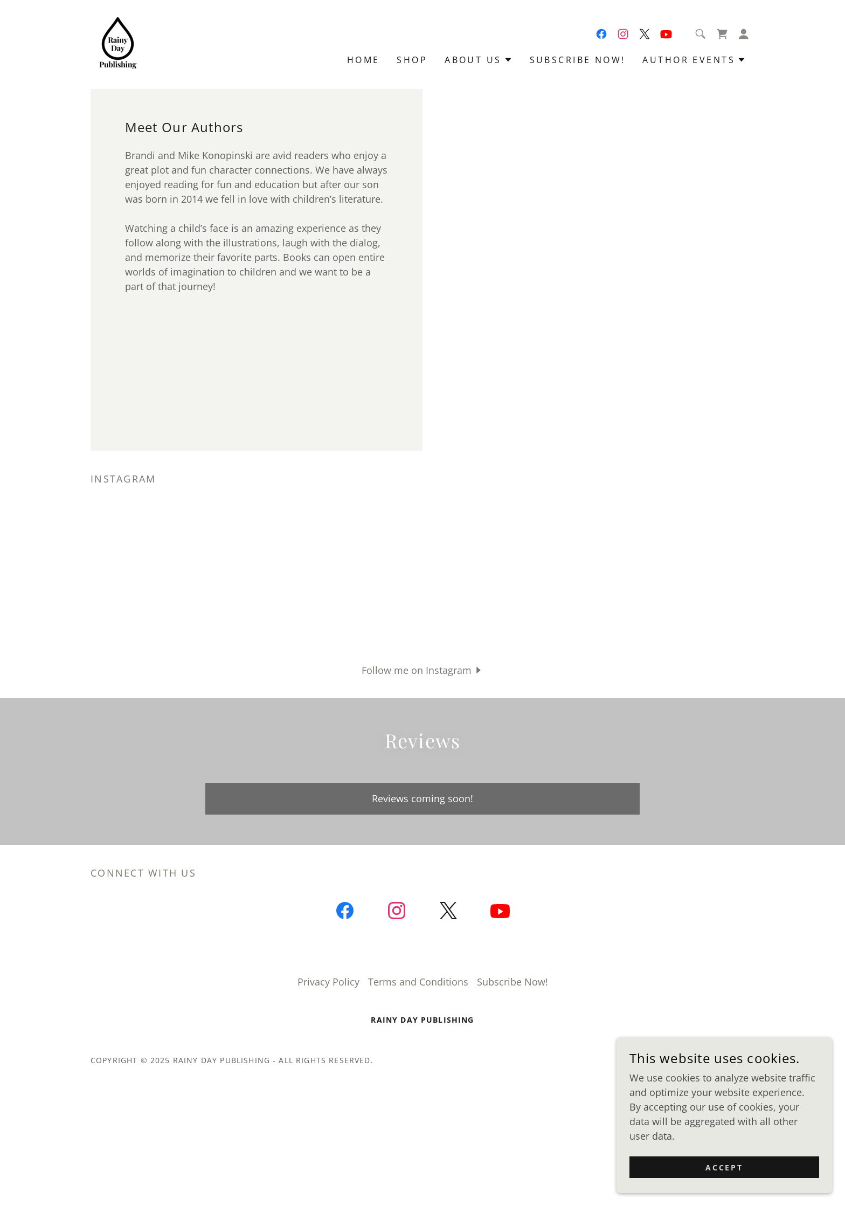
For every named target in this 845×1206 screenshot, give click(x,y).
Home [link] (363, 60)
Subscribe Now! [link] (578, 60)
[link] (118, 43)
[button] (743, 34)
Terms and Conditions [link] (418, 981)
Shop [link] (412, 60)
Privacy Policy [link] (328, 981)
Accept (724, 1167)
